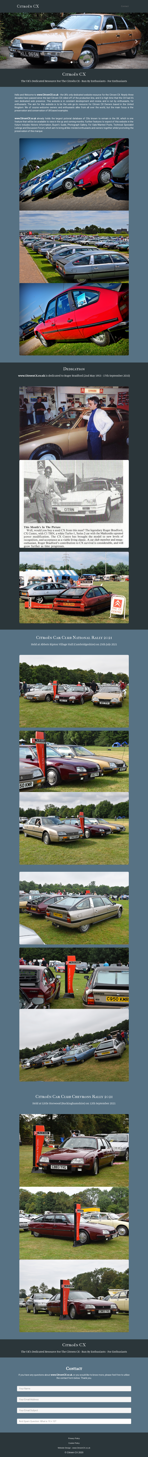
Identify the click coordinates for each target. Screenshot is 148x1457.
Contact (125, 6)
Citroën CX (28, 6)
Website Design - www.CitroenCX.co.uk (74, 1448)
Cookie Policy (74, 1443)
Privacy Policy (74, 1438)
